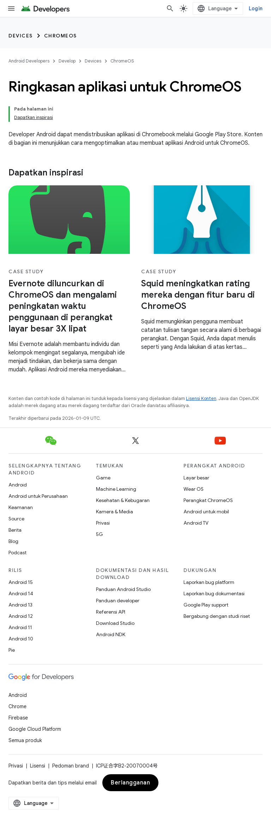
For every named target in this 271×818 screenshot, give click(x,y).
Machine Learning (116, 489)
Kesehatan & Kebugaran (123, 500)
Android (17, 485)
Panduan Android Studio (123, 589)
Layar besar (196, 477)
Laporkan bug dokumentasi (214, 593)
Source (16, 518)
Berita (15, 530)
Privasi (103, 523)
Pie (11, 650)
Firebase (18, 718)
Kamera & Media (114, 511)
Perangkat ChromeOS (208, 500)
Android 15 (20, 582)
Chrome (17, 706)
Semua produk (25, 740)
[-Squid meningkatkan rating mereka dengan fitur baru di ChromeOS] (202, 295)
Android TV (196, 523)
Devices (20, 35)
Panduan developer (117, 600)
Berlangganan (130, 782)
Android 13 (20, 605)
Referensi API (110, 612)
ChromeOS (60, 35)
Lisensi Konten (201, 398)
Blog (13, 541)
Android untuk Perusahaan (38, 496)
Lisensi (37, 766)
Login (256, 8)
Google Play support (205, 605)
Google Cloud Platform (34, 729)
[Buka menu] (11, 8)
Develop (67, 61)
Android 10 (20, 638)
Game (103, 477)
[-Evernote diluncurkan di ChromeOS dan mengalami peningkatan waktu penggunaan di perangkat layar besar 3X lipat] (69, 306)
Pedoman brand (70, 766)
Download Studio (115, 623)
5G (99, 534)
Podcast (17, 552)
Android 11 (20, 627)
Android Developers (28, 61)
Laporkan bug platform (208, 582)
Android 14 (20, 593)
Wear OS (193, 489)
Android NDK (110, 634)
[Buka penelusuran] (170, 8)
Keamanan (20, 507)
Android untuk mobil (206, 511)
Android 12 (20, 616)
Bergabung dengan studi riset (216, 616)
